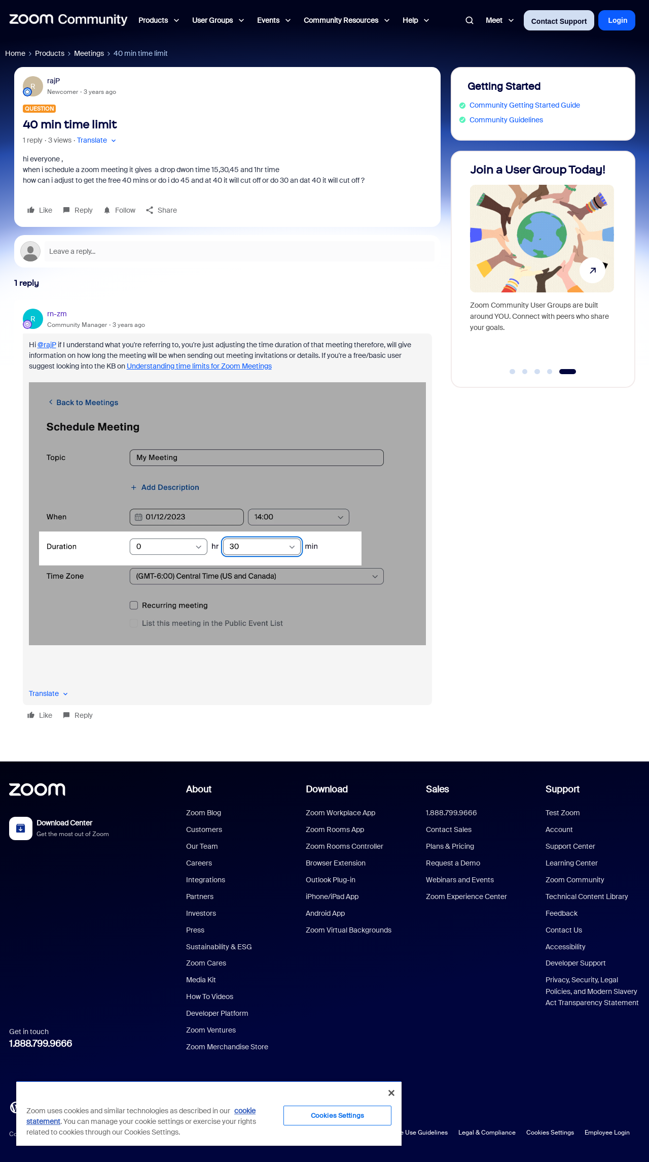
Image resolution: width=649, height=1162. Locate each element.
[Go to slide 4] (549, 371)
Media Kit (201, 979)
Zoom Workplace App (340, 812)
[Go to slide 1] (512, 371)
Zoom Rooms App (335, 829)
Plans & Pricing (450, 846)
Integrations (205, 879)
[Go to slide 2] (524, 371)
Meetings (89, 53)
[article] (227, 516)
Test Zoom (563, 812)
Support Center (570, 846)
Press (195, 930)
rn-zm (57, 313)
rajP (53, 80)
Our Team (202, 846)
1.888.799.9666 (40, 1044)
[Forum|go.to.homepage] (68, 20)
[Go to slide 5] (568, 371)
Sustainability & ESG (219, 946)
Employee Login (607, 1132)
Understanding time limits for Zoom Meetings (199, 366)
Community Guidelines (506, 119)
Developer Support (576, 963)
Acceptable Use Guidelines (409, 1132)
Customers (204, 829)
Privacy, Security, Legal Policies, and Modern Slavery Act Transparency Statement (592, 991)
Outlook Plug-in (330, 879)
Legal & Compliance (487, 1132)
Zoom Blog (203, 812)
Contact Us (564, 930)
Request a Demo (453, 863)
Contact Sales (449, 829)
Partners (199, 896)
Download (327, 789)
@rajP (47, 344)
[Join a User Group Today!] (542, 264)
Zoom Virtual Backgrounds (348, 930)
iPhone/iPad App (332, 896)
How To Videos (209, 996)
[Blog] (15, 1106)
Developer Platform (217, 1013)
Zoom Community (575, 879)
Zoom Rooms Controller (344, 846)
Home (15, 53)
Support (563, 789)
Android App (325, 913)
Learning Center (572, 863)
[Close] (391, 1093)
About (198, 789)
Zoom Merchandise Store (227, 1046)
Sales (437, 789)
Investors (201, 913)
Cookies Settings (550, 1132)
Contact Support (559, 21)
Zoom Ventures (211, 1030)
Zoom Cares (206, 963)
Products (49, 53)
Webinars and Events (460, 879)
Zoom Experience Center (466, 896)
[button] (97, 140)
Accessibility (566, 946)
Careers (199, 863)
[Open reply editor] (227, 251)
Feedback (562, 913)
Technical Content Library (587, 896)
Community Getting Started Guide (525, 105)
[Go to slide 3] (537, 371)
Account (559, 829)
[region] (209, 1113)
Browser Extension (336, 863)
